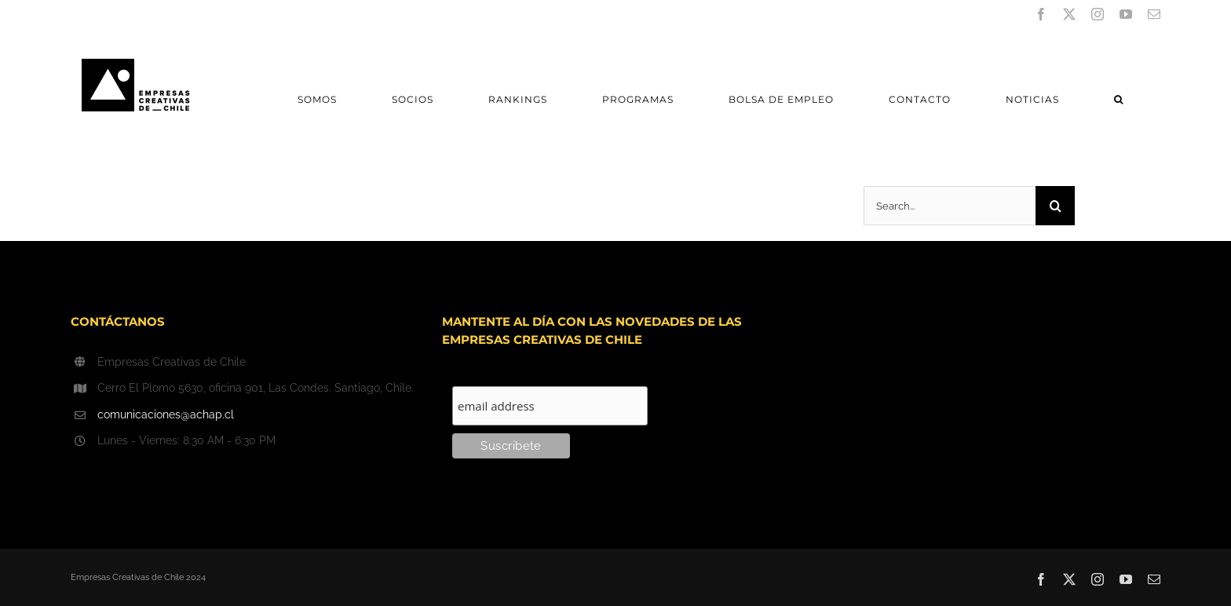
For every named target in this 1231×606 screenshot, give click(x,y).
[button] (1118, 99)
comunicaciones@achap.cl (165, 414)
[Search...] (950, 205)
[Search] (1055, 205)
